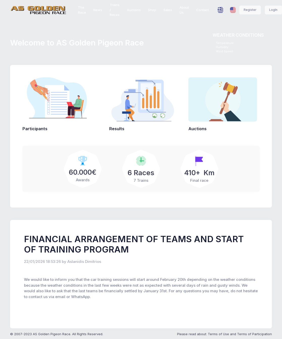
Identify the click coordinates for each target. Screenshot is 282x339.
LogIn (273, 10)
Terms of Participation (254, 334)
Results (116, 128)
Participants (34, 128)
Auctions (197, 128)
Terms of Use (218, 334)
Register (250, 10)
